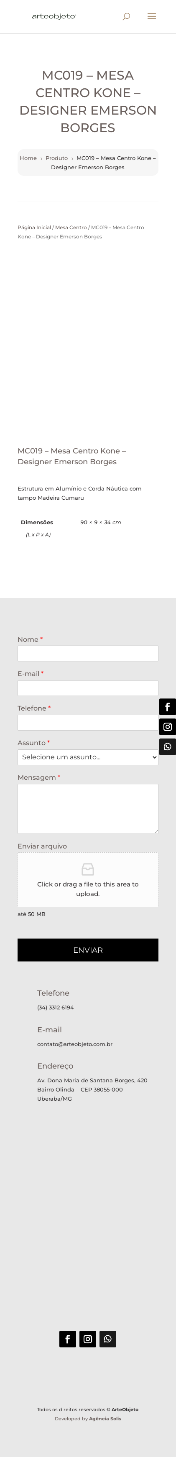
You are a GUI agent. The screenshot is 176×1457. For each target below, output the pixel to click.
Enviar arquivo (42, 846)
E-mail (30, 674)
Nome (30, 639)
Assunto (34, 743)
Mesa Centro (71, 227)
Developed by (88, 1419)
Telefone (34, 708)
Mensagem (39, 777)
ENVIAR (88, 950)
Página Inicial (34, 227)
